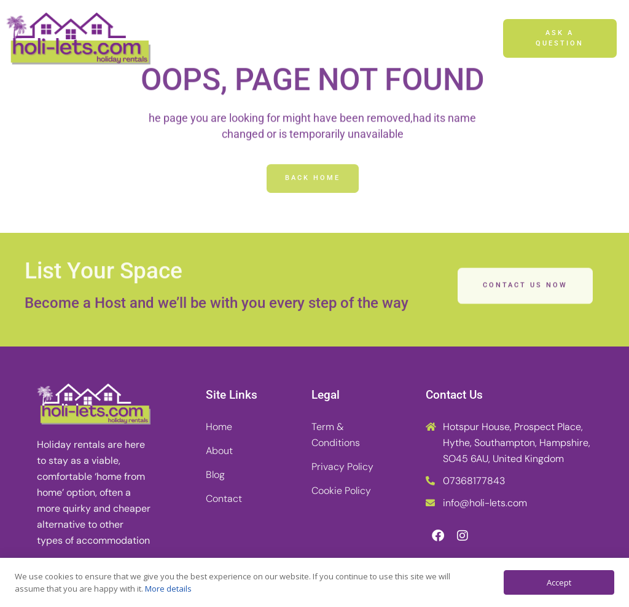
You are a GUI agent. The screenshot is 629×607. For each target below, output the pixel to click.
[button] (478, 39)
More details (168, 588)
